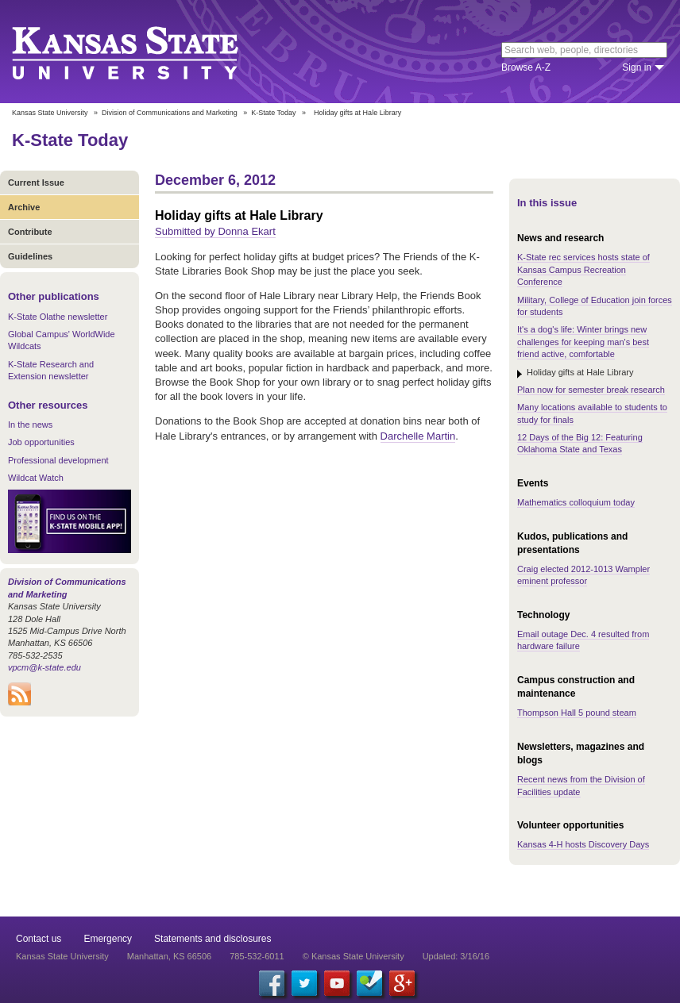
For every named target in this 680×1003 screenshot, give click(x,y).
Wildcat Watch (36, 477)
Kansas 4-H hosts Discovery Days (583, 844)
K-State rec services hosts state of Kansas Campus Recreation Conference (583, 269)
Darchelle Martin (418, 436)
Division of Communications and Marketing (170, 113)
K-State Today (273, 113)
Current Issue (36, 182)
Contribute (30, 231)
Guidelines (30, 256)
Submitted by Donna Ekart (215, 231)
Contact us (38, 938)
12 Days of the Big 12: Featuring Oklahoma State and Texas (580, 443)
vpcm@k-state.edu (44, 667)
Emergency (107, 938)
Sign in (636, 67)
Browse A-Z (526, 67)
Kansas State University (145, 51)
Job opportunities (41, 442)
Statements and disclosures (212, 938)
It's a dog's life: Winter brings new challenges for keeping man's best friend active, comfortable (583, 342)
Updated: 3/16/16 (456, 956)
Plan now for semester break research (591, 389)
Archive (24, 207)
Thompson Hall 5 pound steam (576, 712)
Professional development (58, 460)
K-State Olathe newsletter (57, 316)
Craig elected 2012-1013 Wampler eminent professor (583, 575)
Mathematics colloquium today (576, 502)
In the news (30, 424)
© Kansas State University (353, 956)
